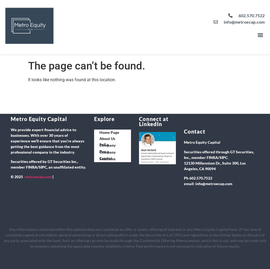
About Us (107, 138)
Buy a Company (107, 151)
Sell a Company (107, 144)
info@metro (205, 183)
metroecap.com (38, 176)
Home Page (109, 132)
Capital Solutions (107, 158)
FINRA (31, 167)
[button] (260, 32)
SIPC (43, 167)
